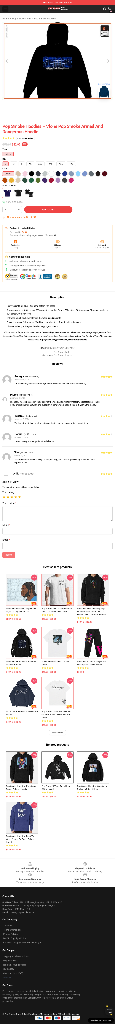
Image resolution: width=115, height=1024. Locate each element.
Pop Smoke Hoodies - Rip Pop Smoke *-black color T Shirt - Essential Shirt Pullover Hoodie (91, 611)
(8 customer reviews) (25, 138)
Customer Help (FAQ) (13, 973)
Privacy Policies (10, 934)
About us (7, 925)
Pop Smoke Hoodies (45, 18)
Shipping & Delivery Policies (16, 956)
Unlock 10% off (109, 1011)
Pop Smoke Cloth (21, 18)
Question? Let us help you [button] (101, 1020)
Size (4, 159)
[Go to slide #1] (49, 106)
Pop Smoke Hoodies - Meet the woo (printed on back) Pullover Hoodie (20, 839)
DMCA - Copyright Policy (14, 938)
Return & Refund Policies (14, 965)
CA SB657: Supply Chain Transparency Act (23, 942)
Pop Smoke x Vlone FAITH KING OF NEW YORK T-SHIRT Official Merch (56, 714)
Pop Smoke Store (58, 332)
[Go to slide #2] (65, 106)
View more (57, 733)
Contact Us (8, 969)
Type (4, 149)
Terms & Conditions (12, 930)
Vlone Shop (75, 332)
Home (5, 18)
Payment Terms (10, 960)
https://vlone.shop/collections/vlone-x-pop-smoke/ (63, 339)
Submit (8, 555)
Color (5, 168)
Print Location (9, 185)
